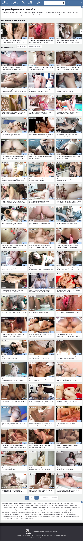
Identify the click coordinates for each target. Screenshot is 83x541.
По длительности (35, 46)
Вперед (54, 498)
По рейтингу (21, 46)
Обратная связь (48, 535)
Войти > (70, 3)
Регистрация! (77, 3)
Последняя (44, 498)
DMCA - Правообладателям (25, 535)
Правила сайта (38, 535)
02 (31, 498)
